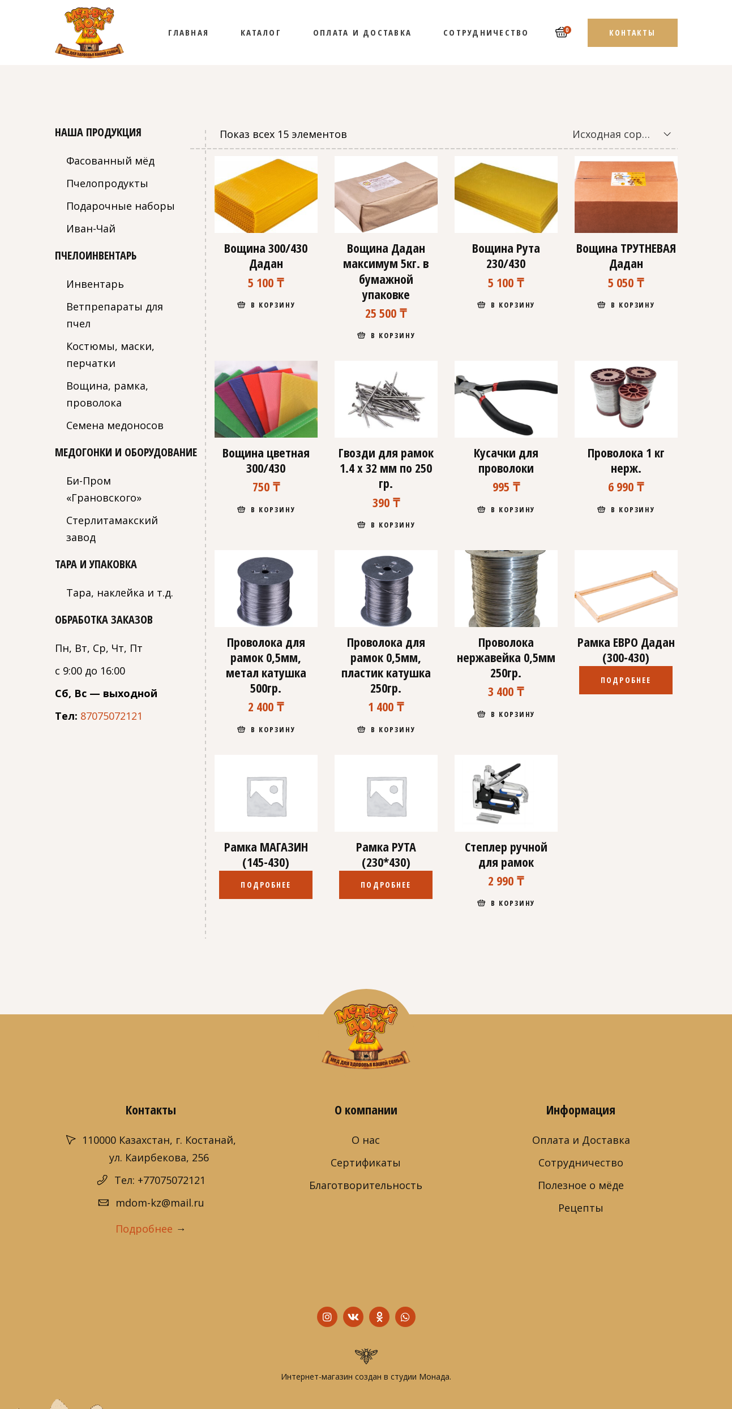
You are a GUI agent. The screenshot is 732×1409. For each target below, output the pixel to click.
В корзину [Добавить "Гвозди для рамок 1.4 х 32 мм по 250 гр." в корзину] (393, 525)
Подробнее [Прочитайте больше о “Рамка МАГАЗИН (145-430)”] (266, 884)
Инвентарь (95, 284)
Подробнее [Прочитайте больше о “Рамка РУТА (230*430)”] (386, 884)
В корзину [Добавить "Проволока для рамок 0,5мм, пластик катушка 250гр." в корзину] (393, 729)
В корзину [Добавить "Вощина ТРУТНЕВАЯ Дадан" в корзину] (633, 305)
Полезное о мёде (581, 1185)
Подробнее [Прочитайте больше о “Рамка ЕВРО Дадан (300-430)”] (626, 680)
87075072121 (111, 716)
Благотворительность (365, 1185)
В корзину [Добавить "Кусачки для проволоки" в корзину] (513, 509)
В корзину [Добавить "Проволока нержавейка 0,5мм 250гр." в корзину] (513, 714)
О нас (366, 1140)
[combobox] (614, 134)
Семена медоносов (115, 425)
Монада (434, 1376)
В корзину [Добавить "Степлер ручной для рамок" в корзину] (513, 903)
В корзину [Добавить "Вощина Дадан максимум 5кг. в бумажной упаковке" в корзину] (393, 335)
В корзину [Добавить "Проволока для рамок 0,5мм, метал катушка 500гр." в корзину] (273, 729)
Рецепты (580, 1207)
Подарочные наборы (120, 206)
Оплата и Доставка (581, 1140)
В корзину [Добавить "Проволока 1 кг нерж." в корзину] (633, 509)
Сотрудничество (580, 1162)
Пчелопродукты (107, 183)
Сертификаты (366, 1162)
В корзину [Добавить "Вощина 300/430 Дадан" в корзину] (273, 305)
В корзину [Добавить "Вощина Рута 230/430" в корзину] (513, 305)
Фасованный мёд (110, 160)
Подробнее (144, 1228)
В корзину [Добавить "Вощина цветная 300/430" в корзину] (273, 509)
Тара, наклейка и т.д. (119, 592)
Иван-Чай (90, 228)
